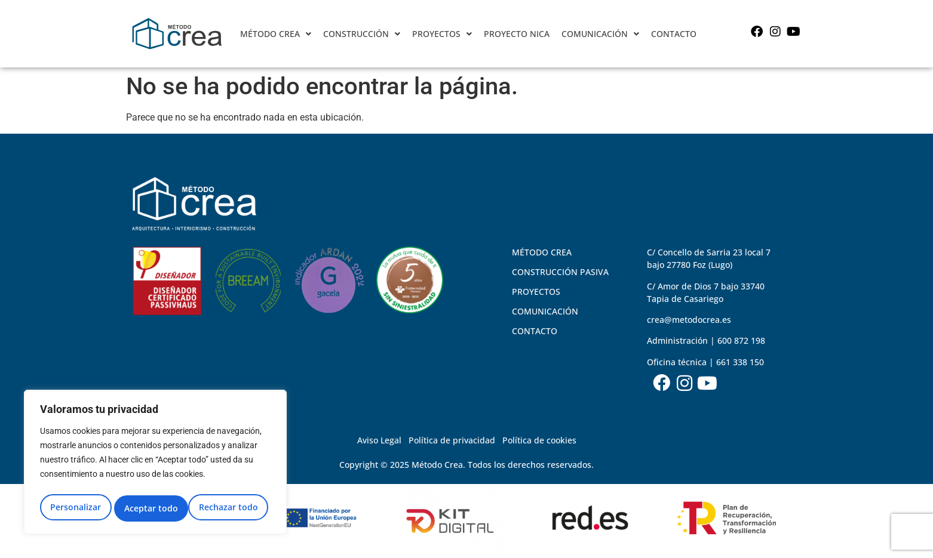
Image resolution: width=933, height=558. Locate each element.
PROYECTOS (442, 33)
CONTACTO (673, 33)
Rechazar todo (153, 508)
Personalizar (75, 508)
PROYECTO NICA (517, 33)
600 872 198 (741, 340)
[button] (275, 34)
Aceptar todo (234, 508)
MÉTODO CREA (275, 33)
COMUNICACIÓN (600, 33)
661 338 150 (740, 362)
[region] (155, 464)
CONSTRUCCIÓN (361, 33)
